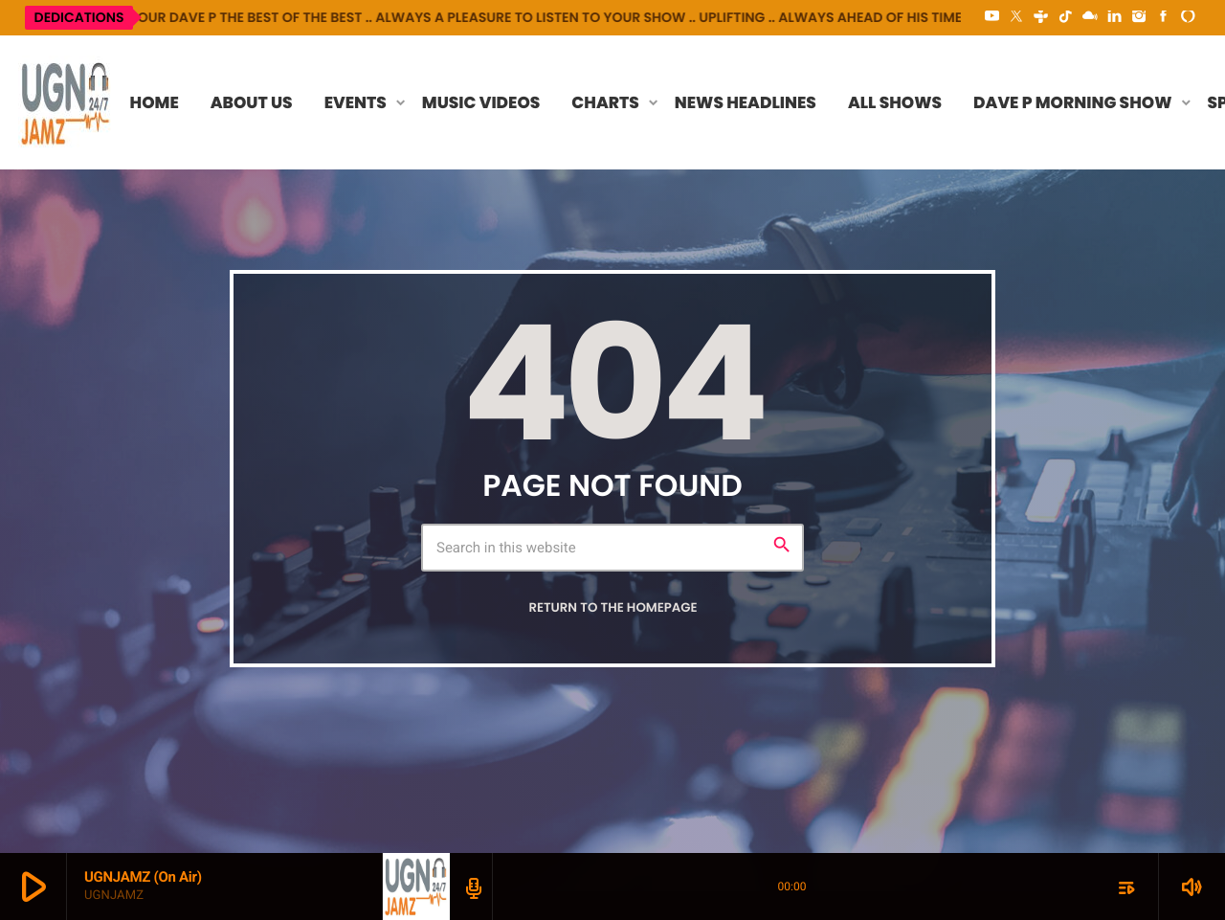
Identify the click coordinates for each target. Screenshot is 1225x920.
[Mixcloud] (1090, 17)
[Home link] (66, 102)
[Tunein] (1041, 17)
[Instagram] (1139, 17)
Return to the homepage (612, 607)
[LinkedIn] (1115, 17)
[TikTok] (1065, 17)
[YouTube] (992, 17)
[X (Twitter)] (1016, 17)
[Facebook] (1163, 17)
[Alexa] (1187, 17)
